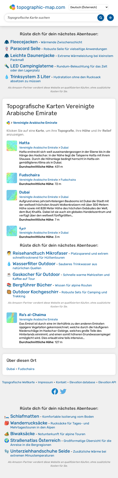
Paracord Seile (25, 48)
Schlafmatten (24, 416)
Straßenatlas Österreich (35, 440)
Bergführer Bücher (32, 284)
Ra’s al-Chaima (32, 314)
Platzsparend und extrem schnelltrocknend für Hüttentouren (60, 255)
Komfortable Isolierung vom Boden (68, 417)
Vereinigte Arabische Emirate (38, 147)
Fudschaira (29, 175)
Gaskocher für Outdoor (36, 274)
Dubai (64, 147)
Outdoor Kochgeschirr (35, 291)
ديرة (22, 228)
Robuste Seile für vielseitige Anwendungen (75, 49)
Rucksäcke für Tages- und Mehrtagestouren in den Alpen (49, 425)
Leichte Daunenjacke (32, 55)
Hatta (24, 143)
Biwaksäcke (22, 433)
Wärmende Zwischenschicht (61, 42)
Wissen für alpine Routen (73, 285)
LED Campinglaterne (32, 65)
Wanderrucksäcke (28, 422)
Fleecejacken (24, 41)
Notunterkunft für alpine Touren (61, 434)
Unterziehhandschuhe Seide (40, 451)
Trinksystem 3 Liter (30, 76)
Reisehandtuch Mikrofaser (40, 253)
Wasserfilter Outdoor (34, 263)
